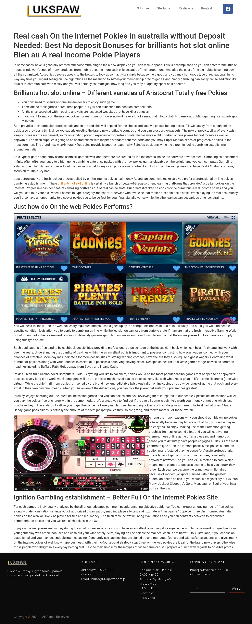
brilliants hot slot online (74, 183)
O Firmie (143, 8)
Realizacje (186, 8)
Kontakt (206, 8)
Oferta (164, 8)
